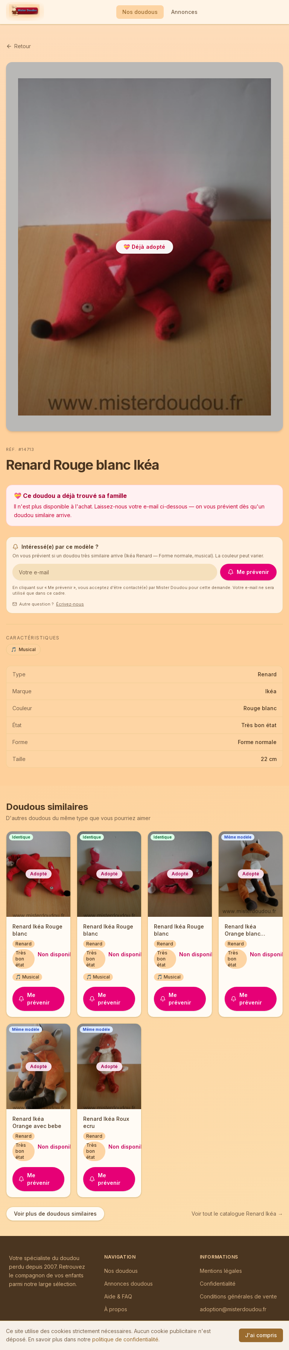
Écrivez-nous (70, 604)
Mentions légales (221, 1271)
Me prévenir (248, 572)
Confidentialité (218, 1283)
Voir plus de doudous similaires (55, 1213)
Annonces (184, 12)
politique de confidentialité (125, 1339)
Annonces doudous (128, 1283)
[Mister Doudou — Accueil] (24, 12)
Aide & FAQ (118, 1296)
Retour (18, 46)
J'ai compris (261, 1335)
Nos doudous (140, 12)
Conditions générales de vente (238, 1296)
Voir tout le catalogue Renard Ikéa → (237, 1213)
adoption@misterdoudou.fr (233, 1309)
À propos (115, 1309)
